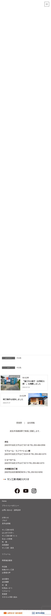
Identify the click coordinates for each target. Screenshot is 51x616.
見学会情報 (6, 523)
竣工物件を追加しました (13, 399)
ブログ (4, 520)
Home (4, 501)
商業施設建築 (7, 560)
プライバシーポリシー (10, 506)
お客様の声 (6, 573)
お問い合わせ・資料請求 (11, 510)
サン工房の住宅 (8, 530)
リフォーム (6, 554)
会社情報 (31, 423)
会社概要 (5, 582)
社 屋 (4, 585)
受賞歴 (19, 423)
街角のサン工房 (8, 570)
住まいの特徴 (7, 539)
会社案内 (5, 579)
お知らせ (5, 517)
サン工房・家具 (8, 548)
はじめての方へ (8, 533)
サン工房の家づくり (9, 536)
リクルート (6, 591)
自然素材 (5, 545)
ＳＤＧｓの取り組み (9, 597)
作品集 (19, 358)
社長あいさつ (7, 588)
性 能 (4, 542)
